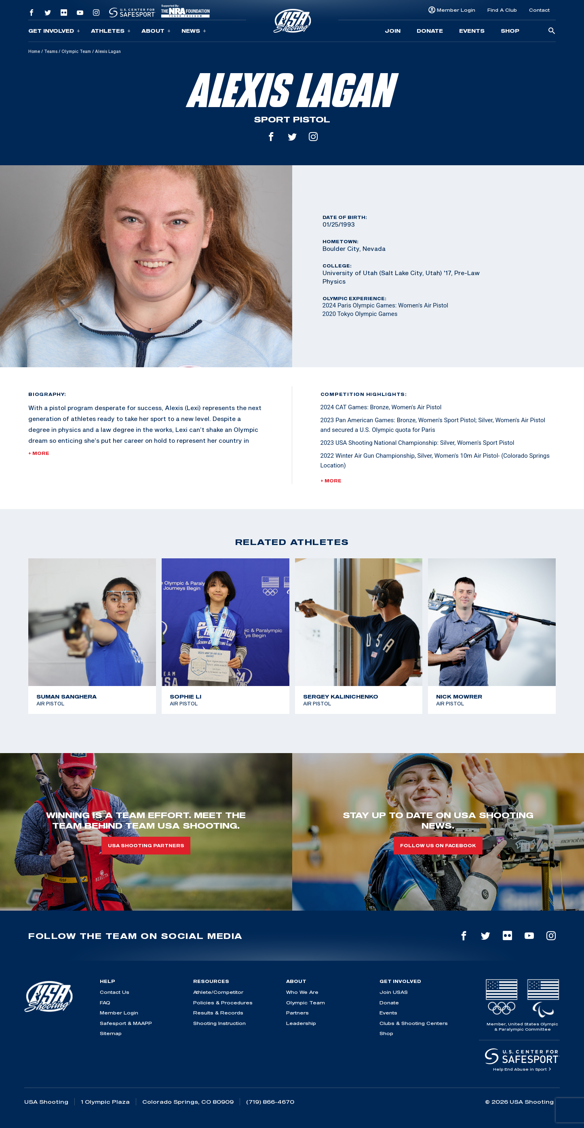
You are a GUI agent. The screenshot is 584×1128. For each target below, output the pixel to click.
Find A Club (502, 10)
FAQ (105, 1002)
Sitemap (111, 1033)
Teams (50, 51)
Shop (510, 31)
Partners (297, 1012)
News (193, 30)
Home (34, 51)
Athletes (111, 30)
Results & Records (218, 1012)
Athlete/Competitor (218, 992)
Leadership (301, 1023)
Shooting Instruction (219, 1023)
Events (472, 31)
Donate (430, 31)
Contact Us (114, 992)
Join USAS (393, 992)
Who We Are (302, 992)
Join (393, 31)
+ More (38, 453)
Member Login (456, 10)
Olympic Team (76, 51)
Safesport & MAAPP (126, 1023)
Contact (539, 10)
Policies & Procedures (223, 1002)
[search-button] (552, 31)
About (156, 30)
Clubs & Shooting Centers (413, 1023)
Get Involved (54, 30)
